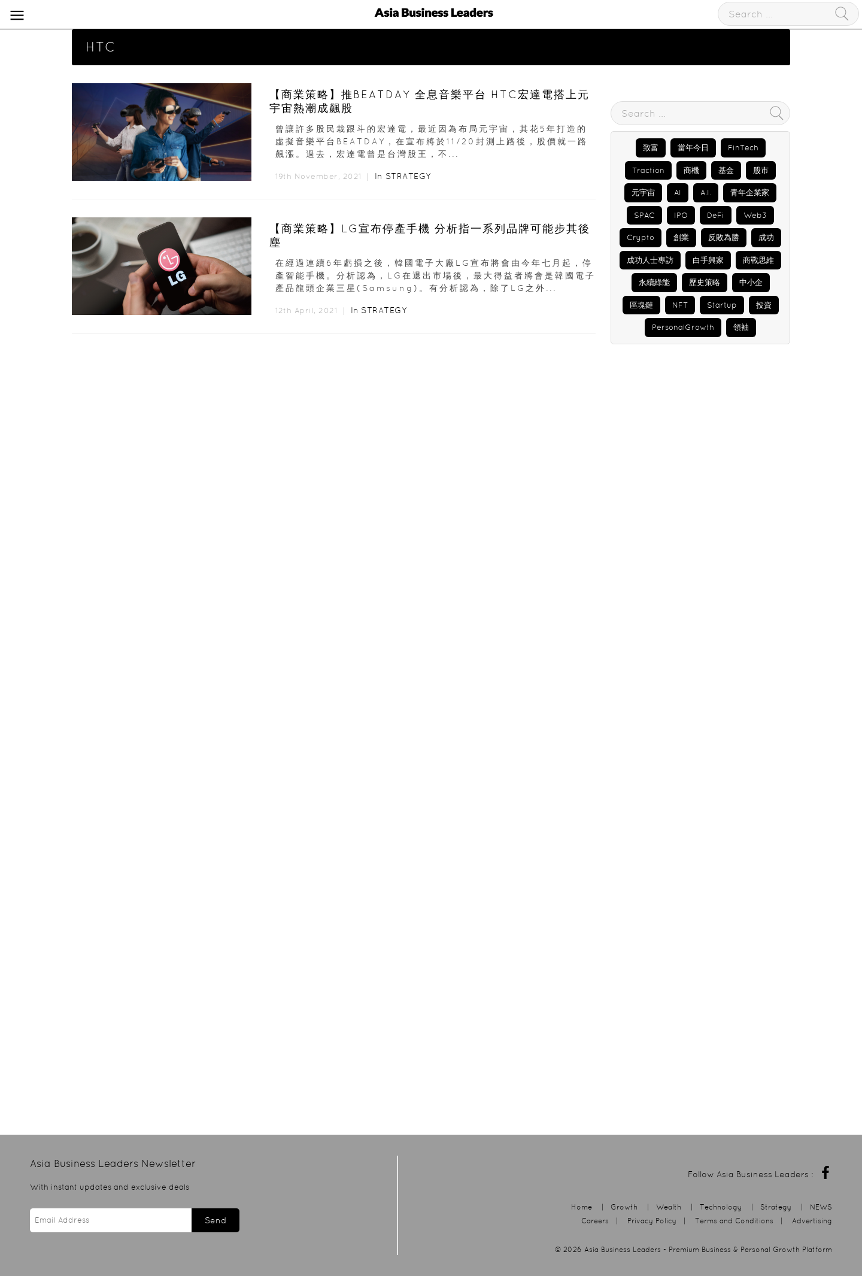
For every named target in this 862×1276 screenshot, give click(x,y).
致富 (650, 147)
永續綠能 (654, 282)
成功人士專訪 (650, 260)
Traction (648, 170)
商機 (691, 170)
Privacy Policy (651, 1221)
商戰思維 (758, 260)
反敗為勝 (723, 237)
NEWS (821, 1207)
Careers (595, 1221)
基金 (726, 170)
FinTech (743, 147)
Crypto (640, 237)
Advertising (812, 1221)
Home (581, 1207)
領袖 (741, 327)
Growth (624, 1207)
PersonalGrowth (683, 327)
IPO (681, 215)
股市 (761, 170)
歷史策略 (704, 282)
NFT (680, 305)
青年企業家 (749, 192)
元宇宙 (643, 192)
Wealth (668, 1207)
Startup (722, 305)
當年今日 (693, 147)
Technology (721, 1207)
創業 (681, 237)
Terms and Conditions (734, 1221)
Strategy (408, 176)
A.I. (705, 192)
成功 (766, 237)
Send (215, 1220)
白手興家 (708, 260)
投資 (764, 305)
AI (677, 192)
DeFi (715, 215)
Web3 (755, 215)
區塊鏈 (641, 305)
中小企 (751, 282)
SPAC (644, 215)
